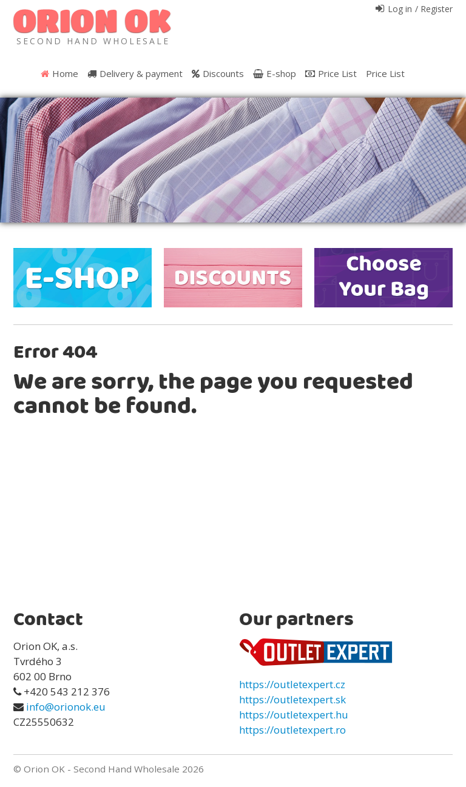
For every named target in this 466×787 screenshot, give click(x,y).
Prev (15, 164)
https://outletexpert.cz (292, 684)
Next (450, 164)
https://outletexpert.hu (293, 715)
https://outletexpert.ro (292, 730)
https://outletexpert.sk (292, 699)
